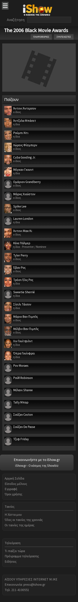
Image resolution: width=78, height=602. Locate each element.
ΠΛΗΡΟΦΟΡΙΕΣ (41, 36)
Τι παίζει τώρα (15, 551)
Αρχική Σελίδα (14, 478)
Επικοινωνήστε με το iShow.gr (37, 459)
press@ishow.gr (34, 584)
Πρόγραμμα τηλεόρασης (22, 556)
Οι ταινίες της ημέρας (19, 525)
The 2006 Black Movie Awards (36, 30)
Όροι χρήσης (13, 494)
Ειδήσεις (11, 561)
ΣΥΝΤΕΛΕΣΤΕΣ (64, 36)
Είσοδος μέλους (16, 484)
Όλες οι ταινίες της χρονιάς (24, 520)
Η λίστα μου (13, 514)
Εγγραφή (11, 489)
